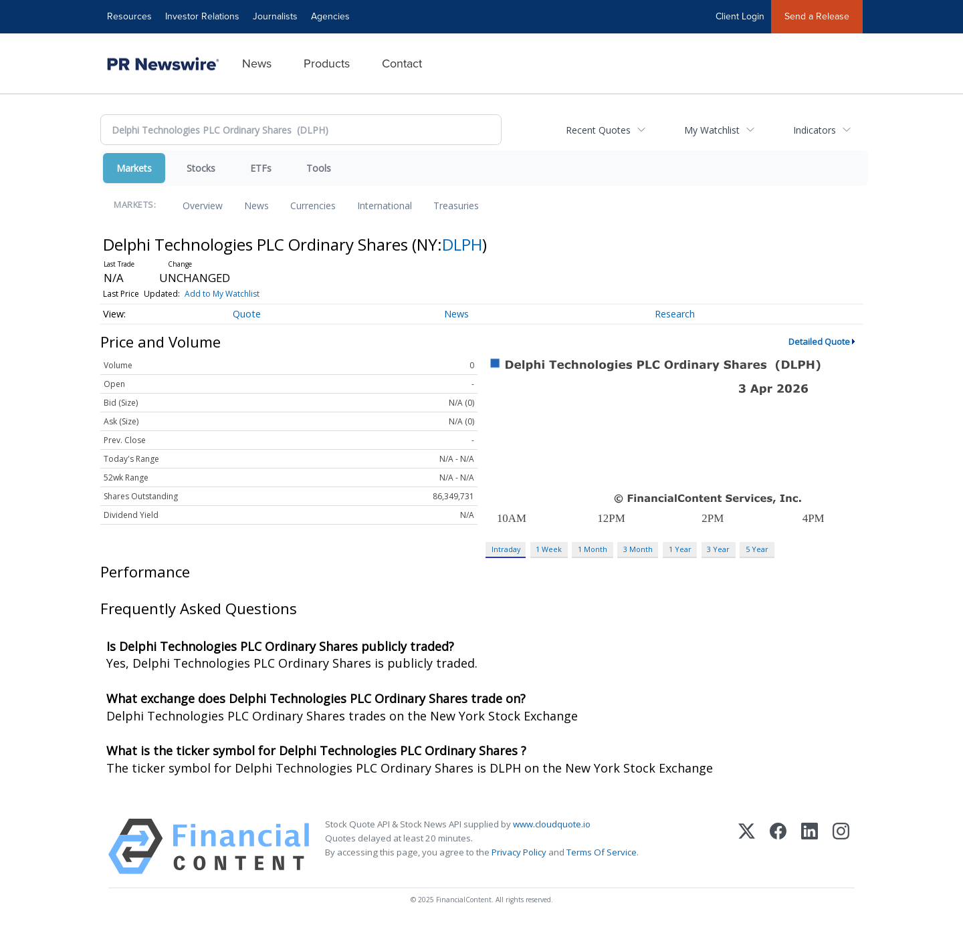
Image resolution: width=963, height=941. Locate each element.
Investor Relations (202, 16)
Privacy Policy (519, 852)
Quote (247, 313)
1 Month (592, 549)
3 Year (718, 549)
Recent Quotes (598, 130)
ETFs (261, 168)
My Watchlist (712, 130)
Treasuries (456, 205)
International (384, 205)
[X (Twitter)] (746, 846)
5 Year (757, 549)
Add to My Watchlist (222, 293)
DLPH (462, 244)
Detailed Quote (819, 341)
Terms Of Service (601, 852)
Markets (134, 168)
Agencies (330, 16)
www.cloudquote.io (552, 824)
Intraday (506, 549)
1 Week (549, 549)
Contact (402, 63)
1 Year (680, 549)
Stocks (201, 168)
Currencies (313, 205)
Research (675, 313)
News (257, 63)
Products (327, 63)
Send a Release (816, 16)
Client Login (740, 16)
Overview (203, 205)
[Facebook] (778, 846)
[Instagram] (841, 846)
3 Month (638, 549)
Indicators (814, 130)
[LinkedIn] (809, 846)
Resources (129, 16)
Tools (318, 168)
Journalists (275, 16)
